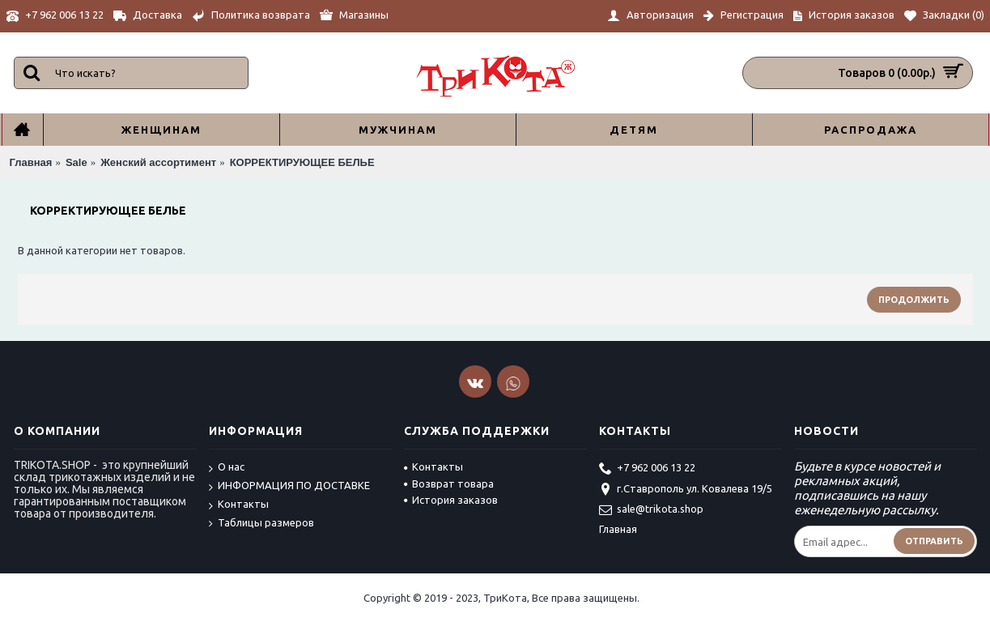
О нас (226, 468)
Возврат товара (449, 483)
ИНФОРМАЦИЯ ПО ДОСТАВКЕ (289, 486)
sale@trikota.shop (651, 510)
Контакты (239, 505)
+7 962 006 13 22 (647, 469)
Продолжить (914, 300)
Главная (618, 529)
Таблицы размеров (261, 523)
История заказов (451, 499)
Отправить (934, 541)
